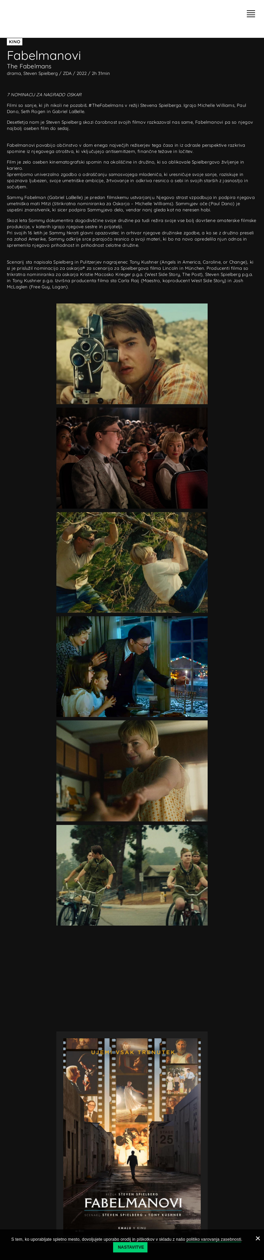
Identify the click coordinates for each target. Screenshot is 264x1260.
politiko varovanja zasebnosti (213, 1239)
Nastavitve (131, 1247)
